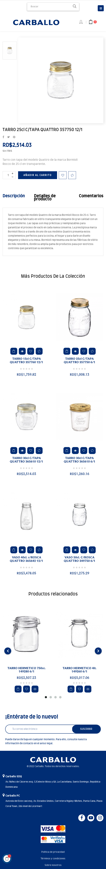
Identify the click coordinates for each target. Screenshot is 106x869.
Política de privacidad (53, 852)
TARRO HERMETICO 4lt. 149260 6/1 (80, 670)
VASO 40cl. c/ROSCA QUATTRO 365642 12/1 (26, 559)
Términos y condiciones (53, 859)
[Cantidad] (9, 175)
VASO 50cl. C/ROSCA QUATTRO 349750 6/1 (79, 559)
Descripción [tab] (14, 196)
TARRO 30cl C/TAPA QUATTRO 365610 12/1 (26, 460)
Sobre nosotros (53, 865)
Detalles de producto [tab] (45, 197)
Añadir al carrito (37, 175)
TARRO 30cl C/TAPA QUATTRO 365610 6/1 (79, 460)
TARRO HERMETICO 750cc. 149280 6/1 (26, 670)
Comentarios (91, 196)
